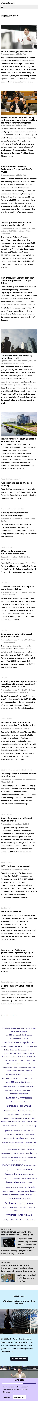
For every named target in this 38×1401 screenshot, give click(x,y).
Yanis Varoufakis (25, 1219)
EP (31, 1082)
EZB (23, 1111)
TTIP (25, 1207)
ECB (12, 1082)
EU (18, 1086)
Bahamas (13, 1050)
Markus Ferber (6, 1157)
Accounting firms (18, 1028)
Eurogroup (18, 1090)
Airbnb (28, 1028)
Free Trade (6, 1126)
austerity (18, 1046)
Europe (30, 1090)
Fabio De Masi (30, 1111)
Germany (31, 1125)
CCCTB (25, 1057)
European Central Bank (19, 1094)
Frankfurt (29, 1121)
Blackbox (13, 1053)
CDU (34, 1057)
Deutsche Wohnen (28, 1075)
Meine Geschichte (19, 1359)
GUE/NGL (24, 1130)
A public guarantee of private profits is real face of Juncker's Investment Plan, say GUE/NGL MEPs (19, 684)
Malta (33, 1153)
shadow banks (11, 1191)
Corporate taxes (7, 1067)
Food (33, 1118)
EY (19, 1110)
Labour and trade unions (9, 1146)
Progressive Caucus (8, 1187)
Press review (27, 1182)
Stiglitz (22, 1194)
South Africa (20, 1191)
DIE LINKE (5, 1079)
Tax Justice (23, 1203)
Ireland (27, 1138)
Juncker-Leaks (19, 1142)
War (26, 1211)
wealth (30, 1211)
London (23, 1149)
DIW (26, 1078)
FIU (29, 1118)
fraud (35, 1121)
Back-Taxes (33, 1046)
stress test (29, 1194)
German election (20, 1126)
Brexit (32, 1053)
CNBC (17, 1060)
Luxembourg (30, 1149)
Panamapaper (7, 1178)
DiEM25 (13, 1078)
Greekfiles (17, 1130)
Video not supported (19, 1376)
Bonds (19, 1053)
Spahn (27, 1191)
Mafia (27, 1153)
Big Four (6, 1053)
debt (34, 1067)
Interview (18, 1138)
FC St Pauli (10, 1114)
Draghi (8, 1082)
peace (29, 1178)
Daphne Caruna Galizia (25, 1067)
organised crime (10, 1170)
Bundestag (5, 1057)
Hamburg (30, 1130)
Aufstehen (10, 1046)
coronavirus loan (17, 1064)
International (8, 1138)
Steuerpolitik (15, 1194)
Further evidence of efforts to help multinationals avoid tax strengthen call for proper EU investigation (19, 120)
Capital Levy (13, 1057)
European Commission (19, 1097)
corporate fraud (27, 1064)
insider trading (30, 1134)
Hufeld (18, 1134)
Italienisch (5, 1142)
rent (16, 1187)
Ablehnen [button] (7, 1397)
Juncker (11, 1142)
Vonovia (21, 1211)
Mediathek (32, 1157)
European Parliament (19, 1105)
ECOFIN (17, 1082)
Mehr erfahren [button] (8, 1392)
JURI (35, 1142)
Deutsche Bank (13, 1074)
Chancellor (11, 1060)
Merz (20, 1161)
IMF (23, 1134)
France (24, 1121)
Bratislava (25, 1053)
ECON (23, 1082)
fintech (25, 1118)
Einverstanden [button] (19, 1397)
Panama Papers (13, 1174)
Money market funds (30, 1165)
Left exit (19, 1146)
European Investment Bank (19, 1102)
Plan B (34, 1178)
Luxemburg (5, 1154)
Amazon (33, 1028)
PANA (19, 1170)
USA (34, 1207)
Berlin (32, 1050)
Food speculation (6, 1121)
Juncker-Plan (28, 1142)
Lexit (5, 1149)
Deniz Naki (21, 1070)
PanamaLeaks (28, 1174)
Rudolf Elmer (22, 1187)
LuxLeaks (15, 1153)
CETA (5, 1060)
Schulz (4, 1191)
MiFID (24, 1161)
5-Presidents (6, 1028)
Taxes (31, 1203)
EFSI (28, 1082)
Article (32, 1043)
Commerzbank (29, 1060)
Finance (17, 1115)
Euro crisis (9, 1090)
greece (8, 1130)
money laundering (12, 1164)
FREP (12, 1126)
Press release (13, 1182)
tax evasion (14, 1198)
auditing (3, 1046)
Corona (8, 1064)
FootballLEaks (16, 1121)
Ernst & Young (7, 1086)
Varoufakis (9, 1211)
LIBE (9, 1149)
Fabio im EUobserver (11, 911)
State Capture (6, 1194)
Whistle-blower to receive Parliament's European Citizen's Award (16, 169)
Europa (24, 1090)
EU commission (24, 1086)
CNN (21, 1060)
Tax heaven (11, 1203)
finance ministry (26, 1114)
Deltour (15, 1070)
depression (29, 1070)
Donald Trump (32, 1078)
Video (15, 1211)
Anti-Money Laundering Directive (19, 1035)
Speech (33, 1191)
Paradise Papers (20, 1178)
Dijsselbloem (20, 1078)
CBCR (19, 1057)
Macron (22, 1153)
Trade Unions (13, 1207)
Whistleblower (14, 1214)
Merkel (14, 1161)
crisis (15, 1067)
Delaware (8, 1070)
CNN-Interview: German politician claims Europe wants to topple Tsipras (17, 280)
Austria (26, 1046)
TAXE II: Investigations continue (16, 51)
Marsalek (14, 1157)
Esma (13, 1086)
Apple (25, 1042)
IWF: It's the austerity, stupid (15, 866)
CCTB (30, 1057)
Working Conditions (9, 1220)
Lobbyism (16, 1149)
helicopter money (9, 1134)
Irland (32, 1138)
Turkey (30, 1207)
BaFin (6, 1050)
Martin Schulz (23, 1157)
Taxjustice (5, 1207)
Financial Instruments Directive (13, 1118)
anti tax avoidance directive (19, 1031)
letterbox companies (30, 1146)
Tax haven (26, 1199)
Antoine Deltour (12, 1042)
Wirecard (28, 1215)
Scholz (31, 1186)
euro (32, 1086)
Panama (27, 1169)
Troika (20, 1207)
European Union (10, 1111)
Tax (35, 1194)
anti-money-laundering (19, 1038)
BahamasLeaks (23, 1050)
